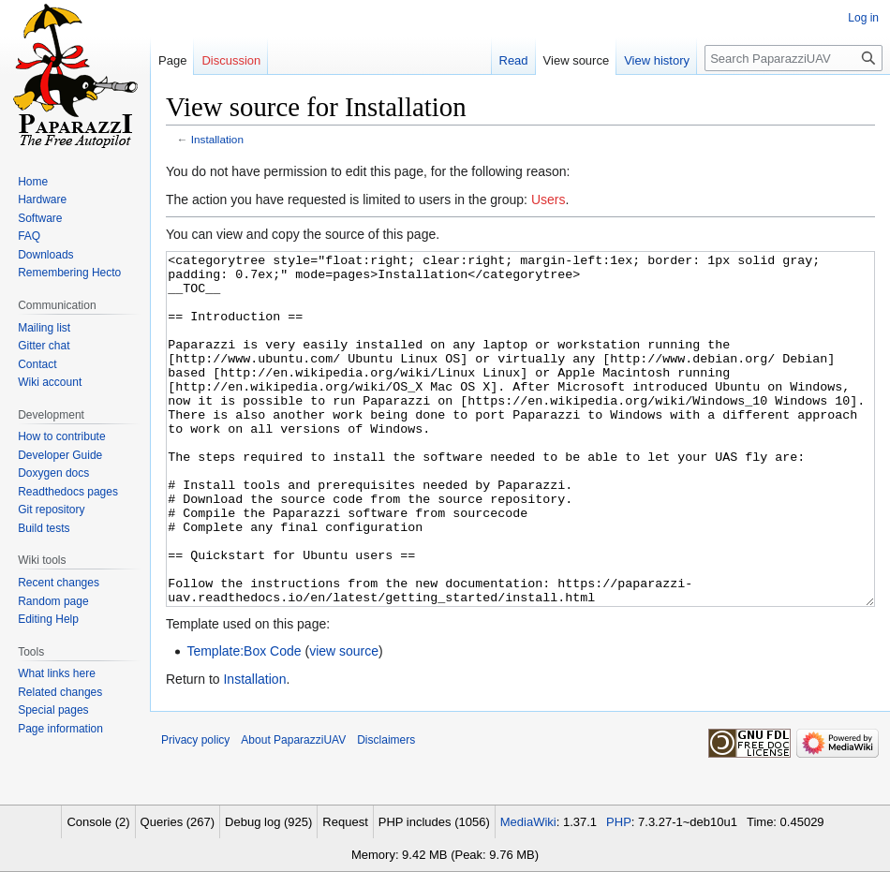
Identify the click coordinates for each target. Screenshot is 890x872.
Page (172, 60)
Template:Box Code (243, 721)
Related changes (60, 692)
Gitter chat (43, 345)
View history (657, 60)
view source (343, 721)
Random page (53, 601)
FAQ (29, 236)
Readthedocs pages (68, 491)
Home (33, 181)
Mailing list (44, 327)
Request (344, 822)
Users (548, 199)
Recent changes (58, 582)
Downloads (45, 254)
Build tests (43, 528)
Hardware (42, 199)
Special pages (53, 710)
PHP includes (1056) (434, 822)
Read (513, 60)
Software (40, 218)
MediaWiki (528, 822)
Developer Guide (60, 455)
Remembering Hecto (69, 272)
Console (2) (98, 822)
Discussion (230, 60)
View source (576, 60)
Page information (60, 728)
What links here (57, 673)
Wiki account (50, 382)
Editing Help (48, 619)
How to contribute (61, 436)
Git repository (51, 509)
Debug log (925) (268, 822)
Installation (217, 139)
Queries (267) (178, 822)
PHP (618, 822)
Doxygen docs (53, 473)
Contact (37, 364)
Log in (863, 17)
